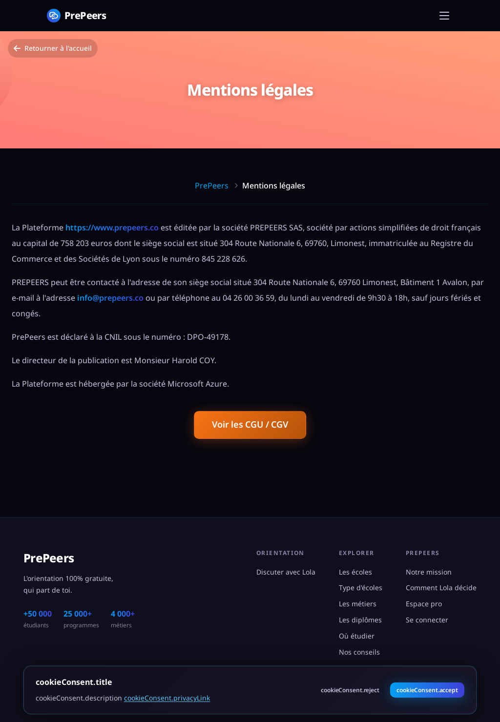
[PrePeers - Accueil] (76, 15)
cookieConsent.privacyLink (167, 697)
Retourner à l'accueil (53, 48)
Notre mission (429, 572)
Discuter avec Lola (285, 572)
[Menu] (444, 15)
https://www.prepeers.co (112, 227)
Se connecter (427, 619)
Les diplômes (360, 619)
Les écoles (355, 572)
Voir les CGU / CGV (250, 424)
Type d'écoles (360, 587)
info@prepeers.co (110, 297)
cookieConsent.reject (350, 690)
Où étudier (357, 635)
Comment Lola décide (441, 587)
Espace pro (424, 603)
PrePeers (212, 185)
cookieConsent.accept (427, 690)
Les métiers (357, 603)
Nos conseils (359, 652)
